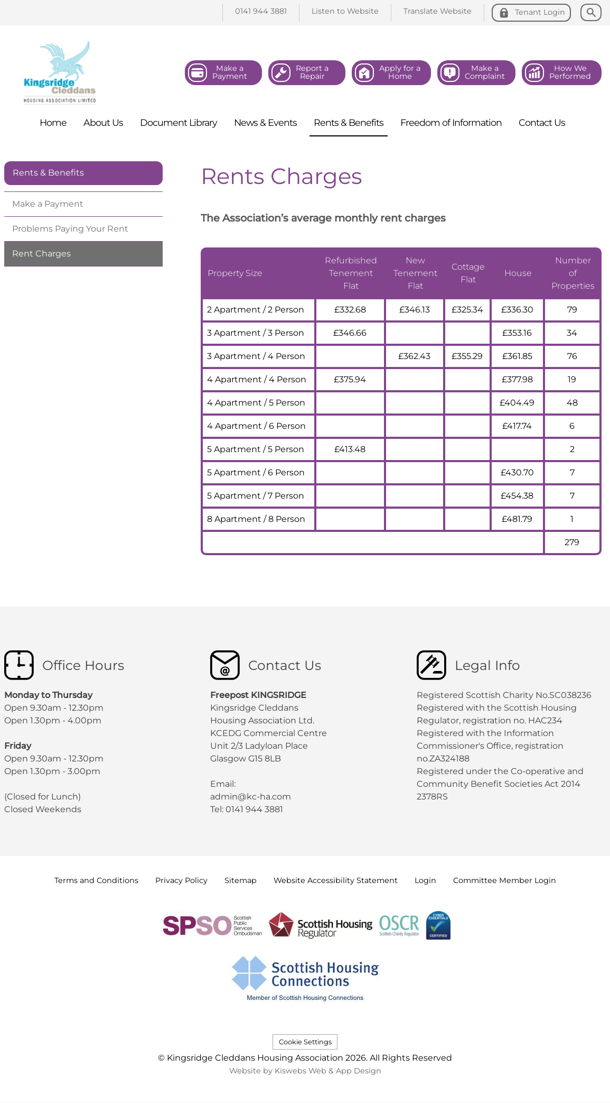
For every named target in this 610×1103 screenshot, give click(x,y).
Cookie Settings (305, 1042)
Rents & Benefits (48, 173)
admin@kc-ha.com (251, 797)
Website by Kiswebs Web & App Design (305, 1071)
